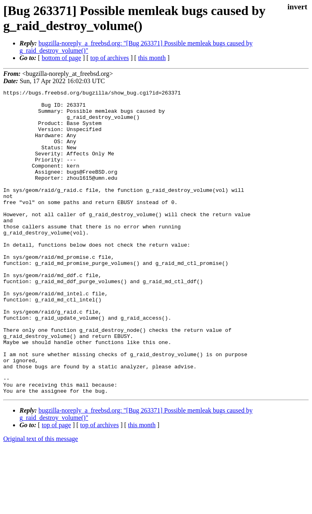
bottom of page (61, 57)
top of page (56, 485)
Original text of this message (40, 499)
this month (152, 57)
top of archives (109, 57)
